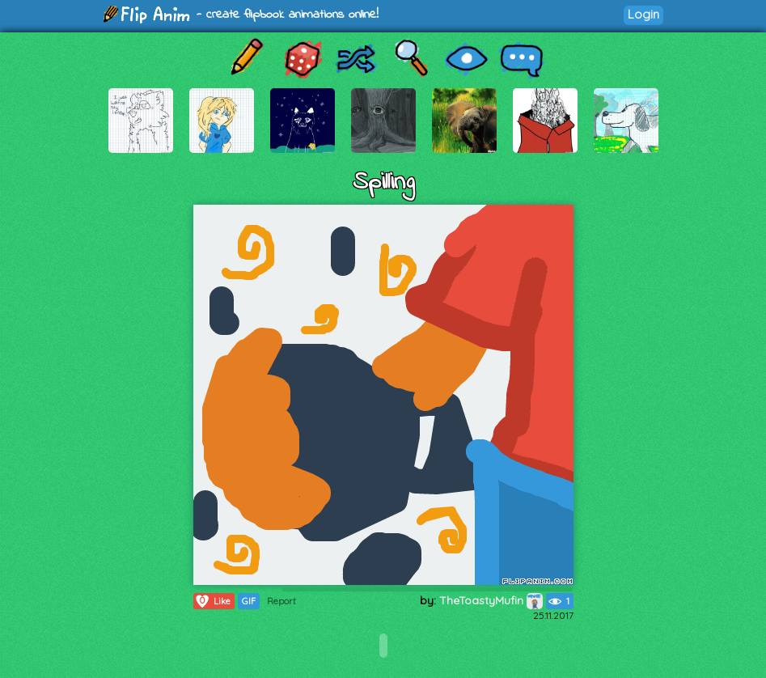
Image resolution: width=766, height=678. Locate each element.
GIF (249, 601)
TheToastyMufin (491, 600)
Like (212, 601)
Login (643, 14)
